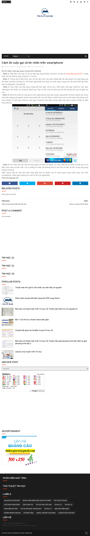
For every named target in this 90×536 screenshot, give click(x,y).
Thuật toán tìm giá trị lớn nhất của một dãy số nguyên (38, 287)
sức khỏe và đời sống (12, 505)
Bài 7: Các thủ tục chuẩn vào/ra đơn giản (32, 319)
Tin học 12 (48, 509)
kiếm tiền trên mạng (62, 509)
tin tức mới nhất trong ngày (31, 509)
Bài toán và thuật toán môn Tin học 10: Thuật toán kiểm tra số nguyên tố (46, 309)
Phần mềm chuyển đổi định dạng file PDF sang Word (37, 298)
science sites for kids (66, 513)
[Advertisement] (45, 35)
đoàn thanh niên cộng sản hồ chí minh (37, 500)
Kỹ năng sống (29, 513)
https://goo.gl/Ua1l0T (74, 74)
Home (6, 56)
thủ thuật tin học (60, 500)
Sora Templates (26, 533)
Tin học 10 (68, 505)
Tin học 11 (58, 505)
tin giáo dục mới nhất (12, 500)
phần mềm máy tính (37, 67)
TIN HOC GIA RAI (7, 533)
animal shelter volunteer (45, 513)
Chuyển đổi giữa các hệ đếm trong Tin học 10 (34, 330)
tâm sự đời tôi (28, 505)
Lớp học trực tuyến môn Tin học (28, 352)
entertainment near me (12, 513)
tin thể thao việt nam (44, 505)
